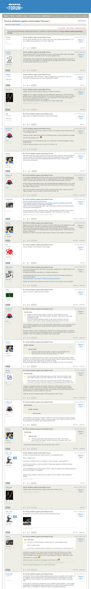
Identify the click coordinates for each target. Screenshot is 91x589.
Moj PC (8, 70)
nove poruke (73, 16)
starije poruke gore (81, 28)
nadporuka (82, 195)
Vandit (8, 370)
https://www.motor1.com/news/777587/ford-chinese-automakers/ (41, 278)
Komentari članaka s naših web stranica (41, 16)
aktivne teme (58, 16)
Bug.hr (6, 16)
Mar (7, 114)
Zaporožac (9, 89)
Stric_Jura (9, 453)
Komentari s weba (21, 16)
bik (7, 245)
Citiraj (80, 42)
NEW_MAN (9, 267)
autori (79, 16)
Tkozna (8, 37)
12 (25, 171)
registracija (51, 16)
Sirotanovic (9, 199)
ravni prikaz (71, 28)
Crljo (7, 289)
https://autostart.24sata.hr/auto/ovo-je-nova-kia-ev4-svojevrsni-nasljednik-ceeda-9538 (47, 203)
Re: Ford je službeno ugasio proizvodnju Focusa (38, 114)
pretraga (84, 16)
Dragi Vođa (9, 574)
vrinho (8, 536)
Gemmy (8, 74)
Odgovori (80, 39)
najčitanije (65, 16)
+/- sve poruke (61, 28)
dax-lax (8, 153)
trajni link (82, 48)
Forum (12, 16)
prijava (44, 16)
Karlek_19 (9, 128)
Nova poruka (81, 20)
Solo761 (8, 52)
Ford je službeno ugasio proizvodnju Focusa (36, 37)
